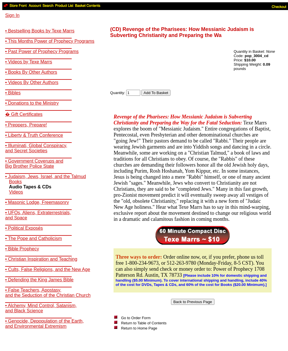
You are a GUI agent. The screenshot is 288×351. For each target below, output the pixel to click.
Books (15, 181)
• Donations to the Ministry (32, 103)
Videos (16, 192)
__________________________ (38, 36)
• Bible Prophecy (22, 248)
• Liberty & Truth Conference (34, 135)
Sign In (12, 15)
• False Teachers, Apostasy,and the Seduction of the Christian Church (48, 293)
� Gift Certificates (24, 114)
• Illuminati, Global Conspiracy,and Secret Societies (36, 148)
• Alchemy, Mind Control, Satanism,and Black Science (41, 308)
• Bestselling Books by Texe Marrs (39, 30)
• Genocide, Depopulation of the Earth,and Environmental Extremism (44, 324)
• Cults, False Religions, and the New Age (47, 269)
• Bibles (13, 92)
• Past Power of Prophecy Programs (41, 51)
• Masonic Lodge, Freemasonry (37, 202)
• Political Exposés (24, 228)
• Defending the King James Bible (39, 279)
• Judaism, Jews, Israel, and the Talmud (45, 176)
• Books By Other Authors (31, 72)
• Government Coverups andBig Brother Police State (34, 164)
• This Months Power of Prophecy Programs (49, 41)
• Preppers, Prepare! (26, 124)
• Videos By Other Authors (31, 82)
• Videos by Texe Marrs (28, 61)
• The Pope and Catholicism (33, 238)
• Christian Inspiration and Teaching (41, 259)
